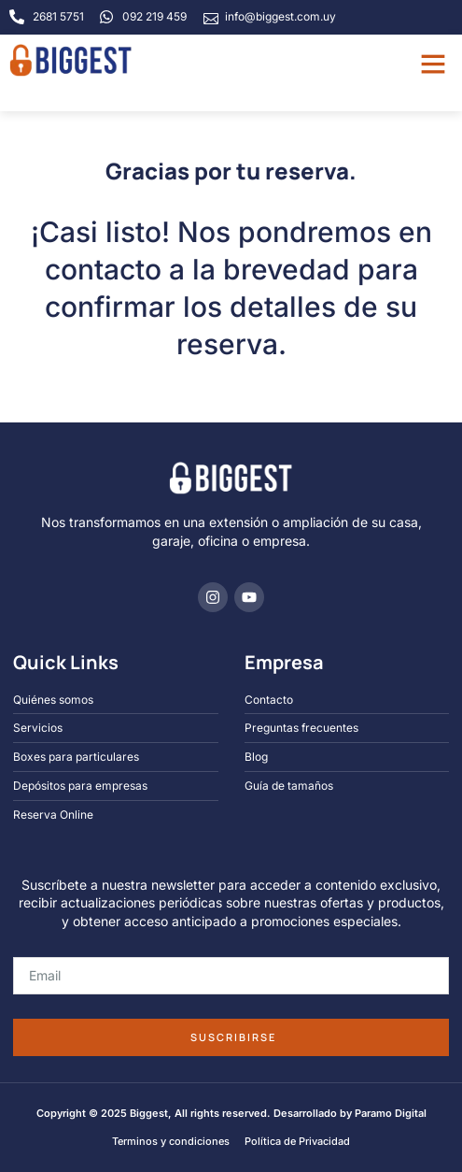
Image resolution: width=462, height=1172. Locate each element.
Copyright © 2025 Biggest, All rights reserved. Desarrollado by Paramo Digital (231, 1113)
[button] (433, 63)
